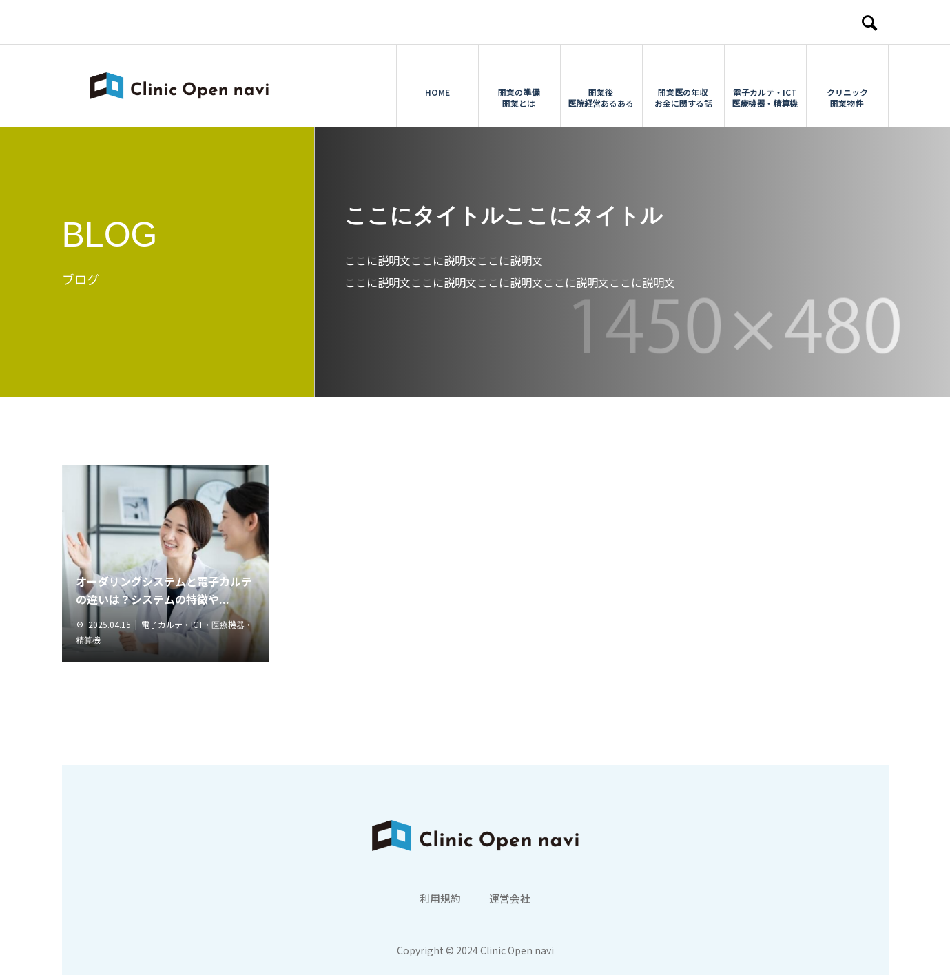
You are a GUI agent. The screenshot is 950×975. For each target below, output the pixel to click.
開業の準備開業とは (518, 86)
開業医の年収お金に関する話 (683, 86)
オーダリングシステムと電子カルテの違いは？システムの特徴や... (164, 590)
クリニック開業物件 (847, 86)
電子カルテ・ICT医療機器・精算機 (765, 86)
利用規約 (439, 898)
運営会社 (511, 898)
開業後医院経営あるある (601, 86)
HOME (437, 80)
